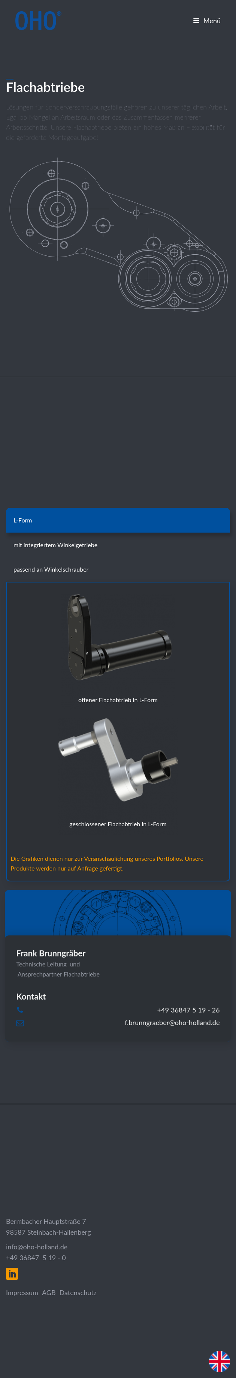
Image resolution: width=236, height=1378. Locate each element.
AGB (49, 1292)
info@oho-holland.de (36, 1247)
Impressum (22, 1292)
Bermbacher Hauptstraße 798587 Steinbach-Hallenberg (48, 1226)
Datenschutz (78, 1292)
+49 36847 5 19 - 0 (36, 1257)
